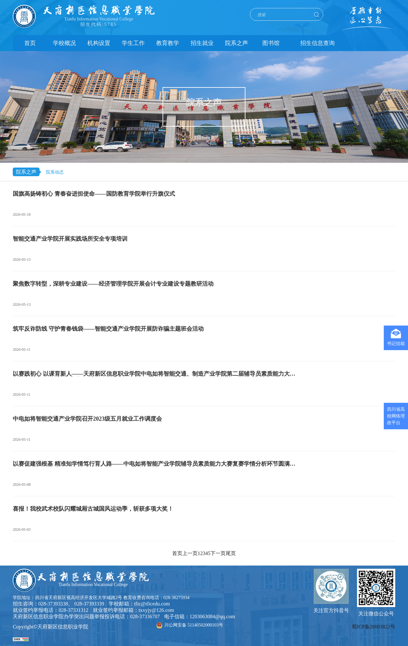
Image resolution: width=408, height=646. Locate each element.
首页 (30, 43)
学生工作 (133, 43)
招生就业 (202, 43)
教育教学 (167, 43)
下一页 (218, 553)
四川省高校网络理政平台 (396, 416)
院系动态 (55, 172)
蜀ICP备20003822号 (373, 626)
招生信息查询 (317, 43)
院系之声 (236, 43)
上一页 (190, 553)
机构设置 (98, 43)
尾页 (231, 553)
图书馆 (271, 43)
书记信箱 (396, 337)
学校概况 (64, 43)
